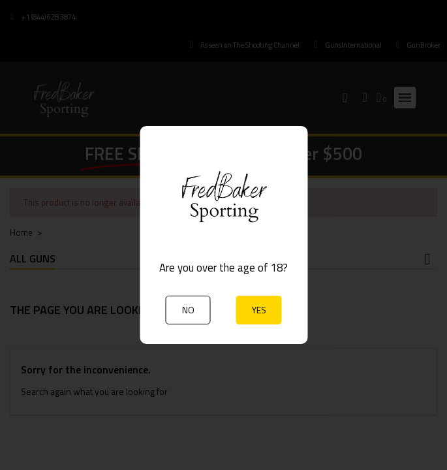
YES (259, 310)
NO (188, 310)
